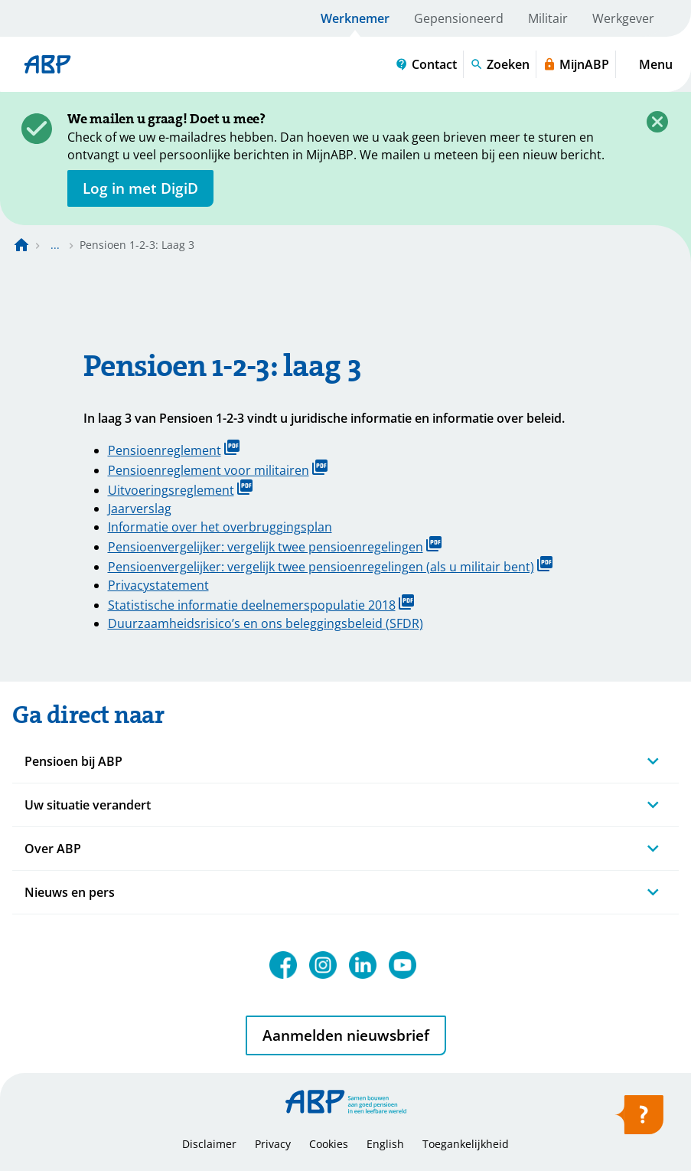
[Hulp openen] (638, 1119)
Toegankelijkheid (465, 1144)
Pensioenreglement (174, 449)
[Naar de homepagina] (21, 245)
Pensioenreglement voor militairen (218, 469)
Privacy (273, 1144)
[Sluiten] (657, 121)
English (385, 1144)
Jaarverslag (139, 508)
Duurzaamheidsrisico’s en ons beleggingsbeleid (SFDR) (265, 623)
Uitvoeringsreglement (180, 489)
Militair (548, 18)
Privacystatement (158, 585)
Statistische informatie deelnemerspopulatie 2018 (261, 603)
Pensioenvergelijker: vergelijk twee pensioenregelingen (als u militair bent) (330, 565)
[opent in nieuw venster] (140, 188)
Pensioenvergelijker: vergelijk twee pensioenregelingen (275, 545)
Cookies (328, 1144)
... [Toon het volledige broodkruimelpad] (55, 244)
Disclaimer (209, 1144)
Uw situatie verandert (87, 804)
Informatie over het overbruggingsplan (220, 526)
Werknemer (355, 18)
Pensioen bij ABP (73, 761)
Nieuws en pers (69, 892)
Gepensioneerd (459, 18)
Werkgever (623, 18)
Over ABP (52, 848)
